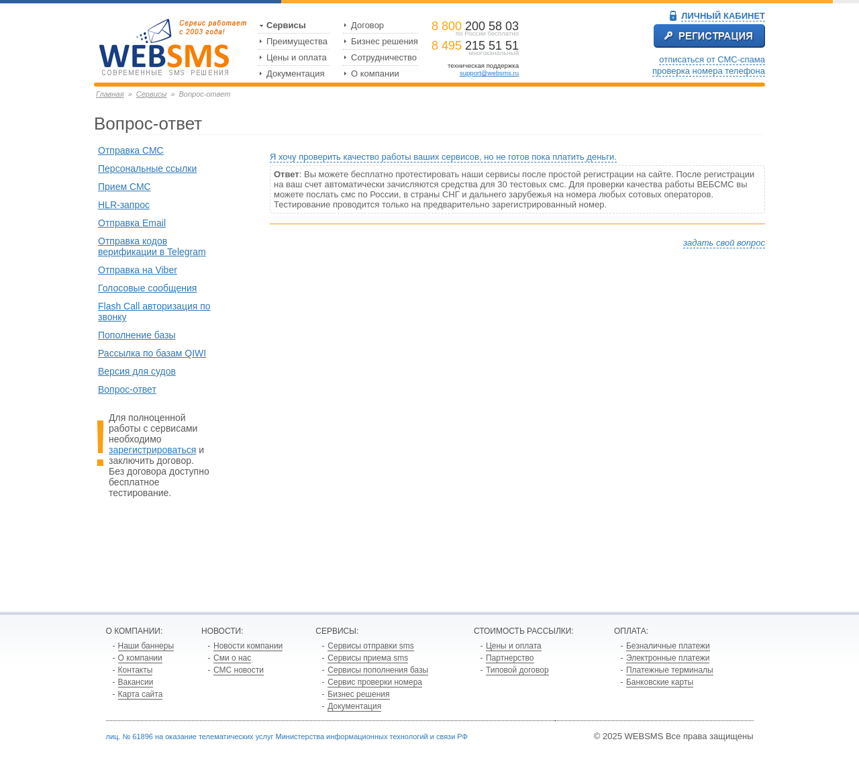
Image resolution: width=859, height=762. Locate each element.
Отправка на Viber (137, 270)
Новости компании (248, 646)
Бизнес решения (384, 41)
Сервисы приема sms (367, 658)
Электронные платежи (668, 658)
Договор (367, 25)
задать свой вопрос (724, 243)
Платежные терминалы (669, 670)
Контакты (135, 670)
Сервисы (286, 25)
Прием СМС (124, 186)
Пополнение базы (137, 335)
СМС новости (238, 670)
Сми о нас (232, 658)
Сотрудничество (384, 57)
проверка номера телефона (708, 71)
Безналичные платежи (668, 646)
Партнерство (510, 658)
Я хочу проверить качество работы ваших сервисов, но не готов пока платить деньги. (443, 157)
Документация (295, 73)
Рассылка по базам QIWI (152, 353)
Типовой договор (517, 670)
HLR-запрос (124, 204)
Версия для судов (137, 371)
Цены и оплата (296, 57)
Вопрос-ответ (127, 389)
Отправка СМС (131, 150)
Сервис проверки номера (374, 682)
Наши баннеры (146, 646)
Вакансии (136, 682)
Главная (110, 94)
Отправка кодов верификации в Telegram (152, 246)
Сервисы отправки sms (370, 646)
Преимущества (296, 41)
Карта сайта (140, 694)
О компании (375, 73)
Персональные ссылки (147, 168)
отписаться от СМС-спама (712, 59)
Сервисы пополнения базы (377, 670)
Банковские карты (659, 682)
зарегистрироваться (152, 449)
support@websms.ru (489, 73)
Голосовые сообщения (147, 288)
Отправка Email (132, 223)
